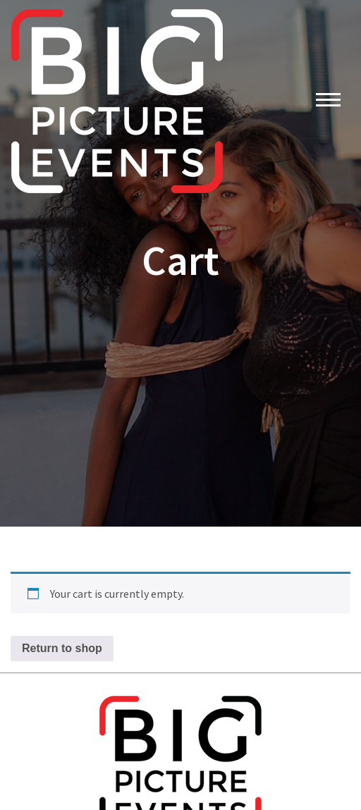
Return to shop (62, 648)
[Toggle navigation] (328, 101)
